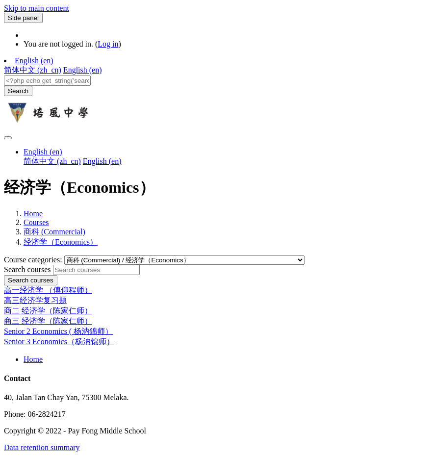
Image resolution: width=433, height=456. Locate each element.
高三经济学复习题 (35, 300)
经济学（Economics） (61, 242)
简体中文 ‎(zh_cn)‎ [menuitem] (32, 70)
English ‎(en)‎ (34, 60)
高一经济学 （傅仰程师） (48, 290)
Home (33, 213)
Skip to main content (36, 8)
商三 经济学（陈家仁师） (48, 321)
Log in (108, 44)
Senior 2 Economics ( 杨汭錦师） (58, 331)
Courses (36, 222)
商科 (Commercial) (54, 232)
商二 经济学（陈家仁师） (48, 310)
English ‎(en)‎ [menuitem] (82, 70)
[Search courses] (96, 270)
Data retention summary (42, 447)
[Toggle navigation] (8, 137)
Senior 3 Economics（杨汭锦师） (59, 341)
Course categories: (34, 259)
